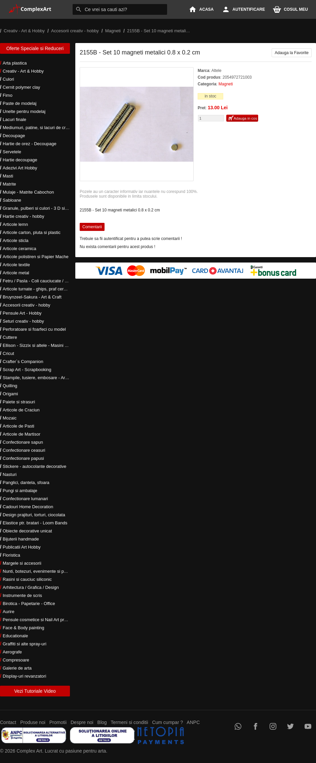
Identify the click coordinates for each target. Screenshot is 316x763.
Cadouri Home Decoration (28, 506)
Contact (8, 722)
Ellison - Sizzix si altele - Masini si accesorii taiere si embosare (63, 345)
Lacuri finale (14, 119)
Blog (102, 722)
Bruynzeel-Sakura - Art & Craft (32, 296)
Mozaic (9, 417)
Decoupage (14, 135)
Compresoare (16, 659)
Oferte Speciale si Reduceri (35, 48)
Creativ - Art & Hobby (23, 71)
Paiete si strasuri (19, 401)
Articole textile (16, 264)
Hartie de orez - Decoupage (29, 143)
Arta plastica (15, 63)
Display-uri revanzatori (24, 676)
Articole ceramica (19, 248)
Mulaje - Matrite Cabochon (28, 192)
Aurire (8, 611)
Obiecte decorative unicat (27, 530)
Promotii (58, 722)
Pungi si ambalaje (20, 490)
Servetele (12, 151)
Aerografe (12, 651)
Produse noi (32, 722)
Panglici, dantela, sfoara (26, 482)
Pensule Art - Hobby (22, 313)
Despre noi (82, 722)
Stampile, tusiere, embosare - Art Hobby (41, 377)
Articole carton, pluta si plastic (32, 232)
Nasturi (9, 474)
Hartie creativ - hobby (23, 216)
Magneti (226, 84)
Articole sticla (16, 240)
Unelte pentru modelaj (24, 111)
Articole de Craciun (21, 409)
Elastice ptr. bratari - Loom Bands (35, 522)
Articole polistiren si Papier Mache (36, 256)
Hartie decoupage (20, 159)
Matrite (9, 184)
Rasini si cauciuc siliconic (27, 579)
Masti (8, 175)
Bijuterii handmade (21, 538)
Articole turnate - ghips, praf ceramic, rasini (44, 288)
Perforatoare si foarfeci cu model (34, 329)
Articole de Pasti (18, 426)
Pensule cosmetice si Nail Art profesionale (43, 619)
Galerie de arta (17, 668)
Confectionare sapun (23, 442)
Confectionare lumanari (25, 498)
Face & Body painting (23, 627)
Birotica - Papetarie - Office (29, 603)
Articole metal (16, 272)
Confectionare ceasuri (24, 450)
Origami (10, 393)
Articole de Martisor (21, 434)
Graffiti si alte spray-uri (24, 643)
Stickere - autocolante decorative (34, 466)
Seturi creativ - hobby (23, 321)
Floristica (11, 555)
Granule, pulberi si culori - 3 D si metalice (42, 208)
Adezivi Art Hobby (20, 167)
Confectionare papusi (23, 458)
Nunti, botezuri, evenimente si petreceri (40, 571)
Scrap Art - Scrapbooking (27, 369)
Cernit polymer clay (21, 87)
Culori (8, 79)
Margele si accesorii (22, 563)
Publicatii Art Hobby (22, 547)
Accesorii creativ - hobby (26, 305)
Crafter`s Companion (23, 361)
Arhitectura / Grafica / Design (31, 587)
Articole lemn (15, 224)
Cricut (8, 353)
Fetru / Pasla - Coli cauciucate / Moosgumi (44, 280)
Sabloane (12, 200)
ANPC (193, 722)
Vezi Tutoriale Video (35, 691)
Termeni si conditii (129, 722)
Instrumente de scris (22, 595)
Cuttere (10, 337)
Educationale (15, 635)
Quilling (10, 385)
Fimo (7, 95)
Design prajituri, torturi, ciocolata (34, 514)
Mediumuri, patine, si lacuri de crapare (40, 127)
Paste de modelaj (19, 103)
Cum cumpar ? (167, 722)
